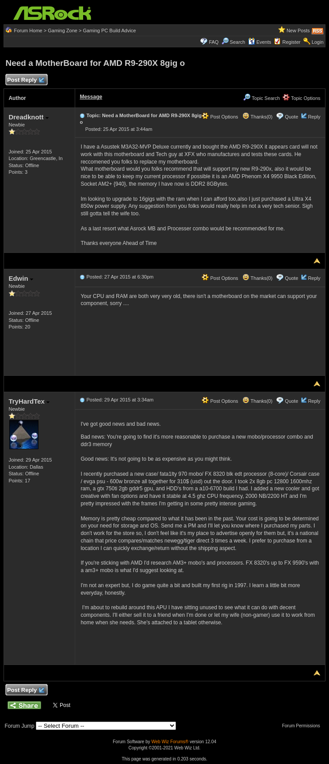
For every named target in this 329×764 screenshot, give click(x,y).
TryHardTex (29, 401)
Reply (314, 116)
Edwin (20, 278)
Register (291, 42)
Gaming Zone (62, 30)
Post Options (220, 116)
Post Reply (25, 80)
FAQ (213, 42)
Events (260, 42)
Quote (291, 116)
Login (318, 42)
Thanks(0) (257, 116)
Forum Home (28, 30)
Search (237, 42)
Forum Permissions (303, 725)
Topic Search (261, 98)
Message (91, 97)
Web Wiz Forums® (169, 741)
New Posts (298, 30)
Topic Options (302, 98)
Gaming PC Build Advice (109, 30)
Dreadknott (28, 117)
